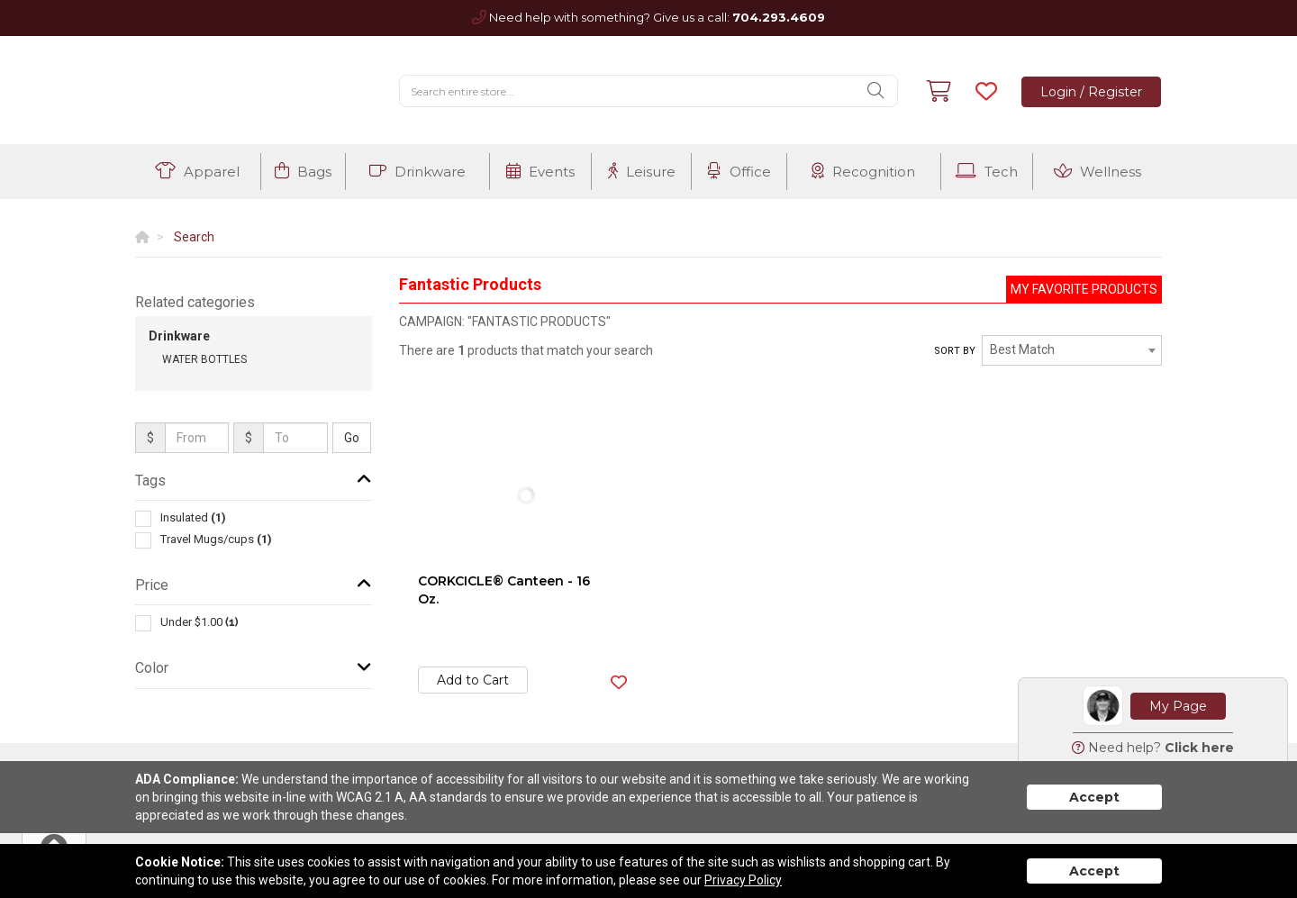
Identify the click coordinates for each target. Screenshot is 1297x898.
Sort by (954, 351)
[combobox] (1072, 350)
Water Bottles (204, 359)
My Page (1178, 706)
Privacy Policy (743, 880)
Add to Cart (473, 680)
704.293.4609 (778, 17)
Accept (1094, 797)
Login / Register (1091, 92)
